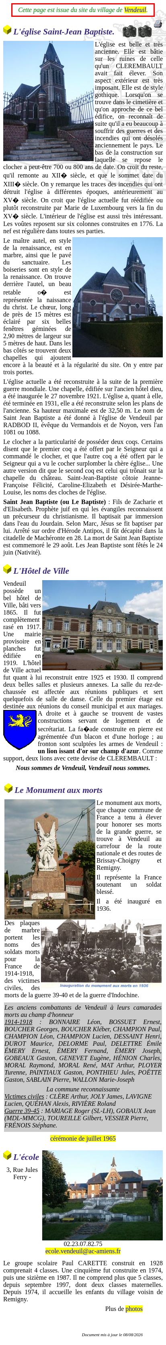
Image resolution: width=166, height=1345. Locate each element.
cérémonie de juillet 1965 (83, 1138)
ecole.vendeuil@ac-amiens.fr (83, 1251)
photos (134, 1308)
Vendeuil (135, 9)
